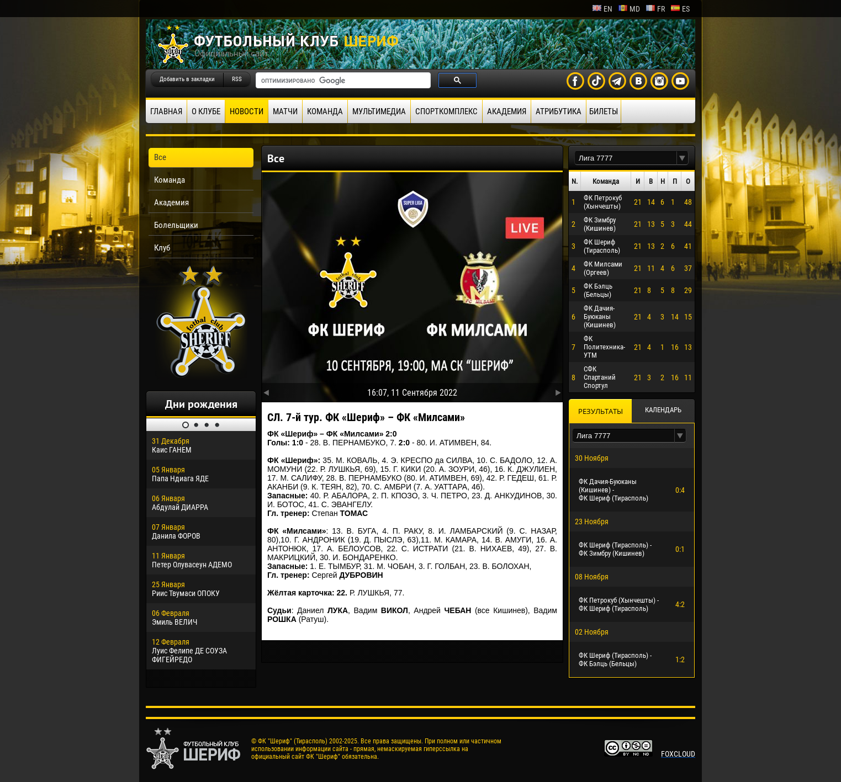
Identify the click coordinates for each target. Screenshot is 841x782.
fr (655, 8)
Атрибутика (558, 111)
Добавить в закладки (187, 79)
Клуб (162, 248)
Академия (506, 111)
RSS (237, 79)
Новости (246, 111)
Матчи (285, 111)
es (680, 8)
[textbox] (625, 158)
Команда (325, 111)
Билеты (603, 111)
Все (160, 157)
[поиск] (342, 81)
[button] (682, 158)
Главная (166, 111)
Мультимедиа (379, 111)
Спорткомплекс (446, 111)
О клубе (206, 111)
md (629, 8)
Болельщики (176, 225)
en (602, 8)
